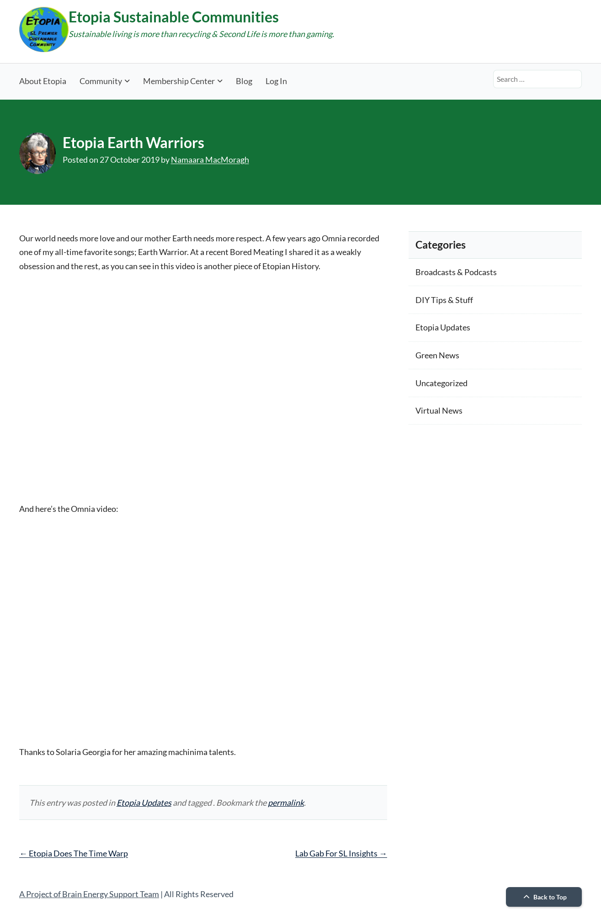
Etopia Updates (144, 803)
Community (101, 81)
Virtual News (439, 410)
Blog (244, 81)
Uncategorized (441, 383)
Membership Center (179, 81)
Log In (276, 81)
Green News (437, 355)
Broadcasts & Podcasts (456, 272)
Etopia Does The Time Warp (73, 853)
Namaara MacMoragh (210, 159)
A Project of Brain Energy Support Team (89, 894)
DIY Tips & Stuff (444, 300)
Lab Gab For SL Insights (341, 853)
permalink (286, 803)
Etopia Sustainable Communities (174, 17)
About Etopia (42, 81)
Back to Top (544, 897)
